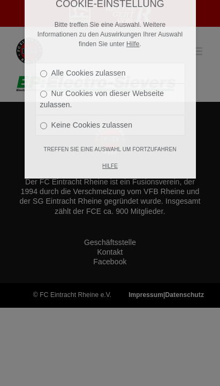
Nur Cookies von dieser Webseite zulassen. (102, 68)
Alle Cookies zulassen (83, 42)
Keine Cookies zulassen (86, 94)
